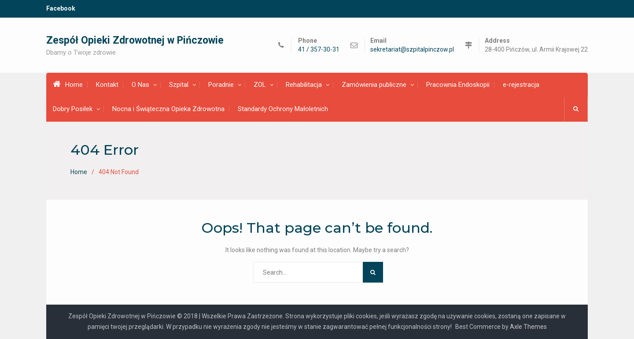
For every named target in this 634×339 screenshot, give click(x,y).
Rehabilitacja (304, 85)
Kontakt (107, 85)
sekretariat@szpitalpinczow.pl (412, 49)
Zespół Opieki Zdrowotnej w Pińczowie (135, 40)
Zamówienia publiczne (374, 85)
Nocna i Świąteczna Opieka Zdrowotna (168, 109)
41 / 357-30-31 (318, 49)
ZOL (260, 85)
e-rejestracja (521, 85)
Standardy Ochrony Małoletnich (283, 109)
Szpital (178, 85)
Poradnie (221, 85)
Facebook (60, 8)
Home (68, 84)
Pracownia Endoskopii (458, 85)
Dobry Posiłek (72, 109)
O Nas (140, 85)
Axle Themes (528, 326)
